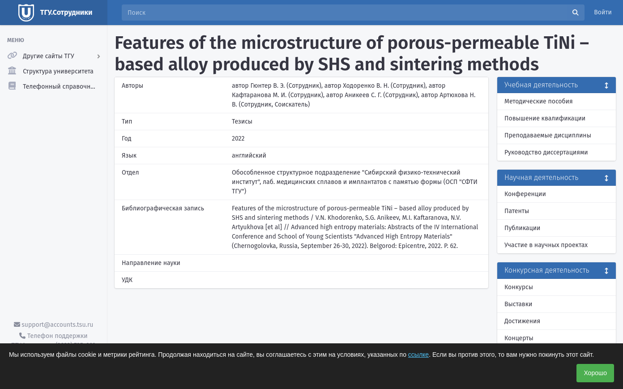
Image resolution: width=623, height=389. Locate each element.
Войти (603, 12)
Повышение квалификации (544, 118)
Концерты (518, 338)
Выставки (518, 304)
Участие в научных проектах (546, 245)
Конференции (525, 194)
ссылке (418, 354)
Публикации (522, 228)
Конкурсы (518, 287)
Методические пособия (538, 101)
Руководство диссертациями (546, 152)
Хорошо (595, 372)
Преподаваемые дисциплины (547, 135)
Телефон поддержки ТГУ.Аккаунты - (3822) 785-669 (53, 340)
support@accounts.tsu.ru (54, 325)
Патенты (516, 211)
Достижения (522, 321)
